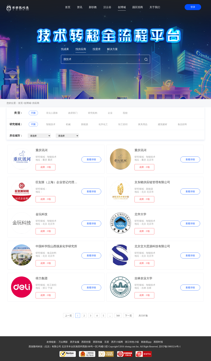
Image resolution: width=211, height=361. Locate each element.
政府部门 (72, 113)
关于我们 (155, 7)
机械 (68, 124)
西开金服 (74, 342)
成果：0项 (45, 167)
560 (118, 315)
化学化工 (103, 124)
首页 (67, 7)
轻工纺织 (123, 124)
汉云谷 (107, 7)
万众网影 (63, 342)
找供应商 (80, 49)
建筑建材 (162, 124)
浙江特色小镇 (132, 342)
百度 (106, 342)
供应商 (35, 103)
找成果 (65, 49)
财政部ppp (146, 342)
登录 (193, 7)
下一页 (128, 315)
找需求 (97, 49)
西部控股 (86, 342)
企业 (110, 113)
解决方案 (112, 49)
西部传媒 (97, 342)
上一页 (68, 315)
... (110, 315)
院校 (125, 113)
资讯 (79, 7)
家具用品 (142, 124)
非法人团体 (52, 113)
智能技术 (50, 124)
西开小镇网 (117, 342)
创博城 (122, 7)
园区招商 (137, 7)
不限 (33, 113)
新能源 (84, 124)
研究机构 (92, 113)
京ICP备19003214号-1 (170, 346)
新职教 (93, 7)
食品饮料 (182, 124)
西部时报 (158, 342)
